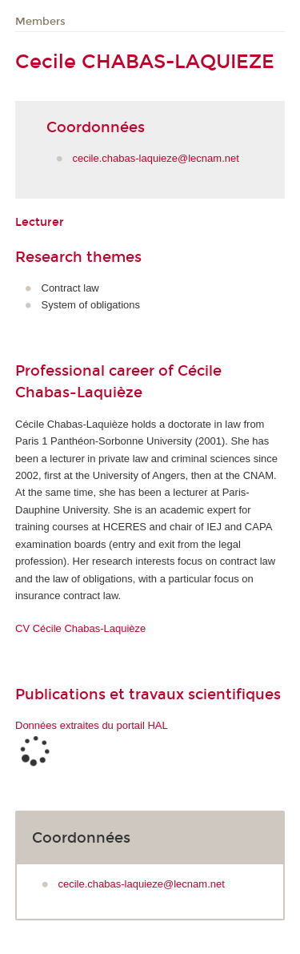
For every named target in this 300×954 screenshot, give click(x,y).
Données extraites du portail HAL (91, 725)
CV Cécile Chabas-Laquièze (80, 628)
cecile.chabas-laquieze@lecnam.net (156, 158)
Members (40, 21)
